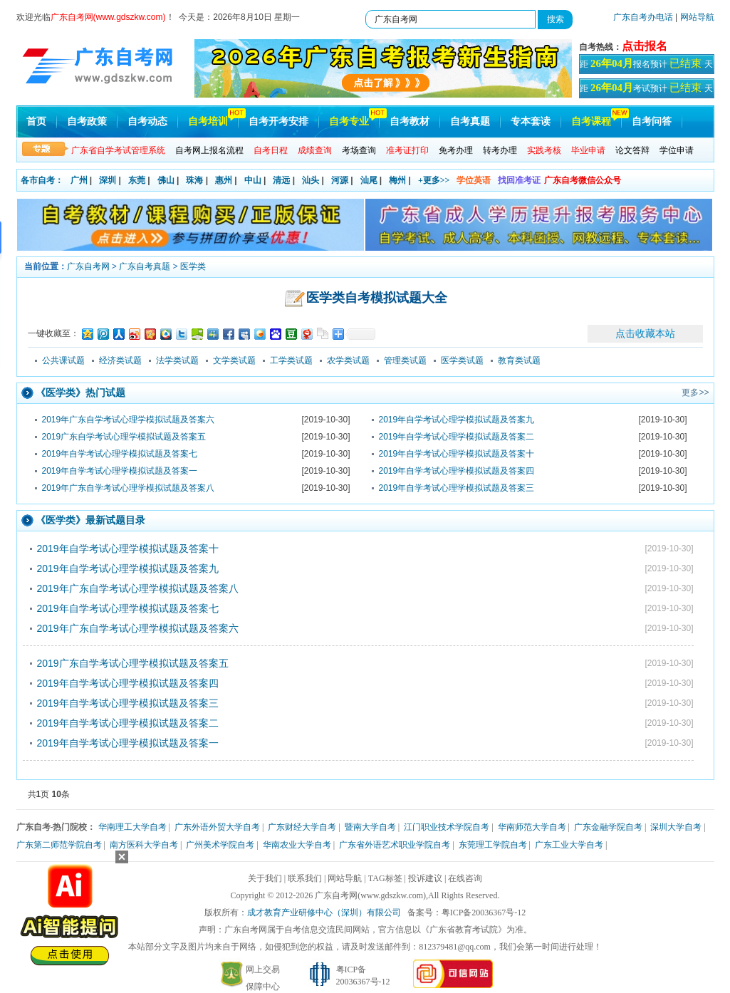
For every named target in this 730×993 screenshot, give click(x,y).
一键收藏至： (53, 333)
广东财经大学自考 (302, 827)
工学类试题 (291, 360)
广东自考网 (88, 266)
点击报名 (644, 46)
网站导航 (697, 17)
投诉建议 (425, 878)
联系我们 (305, 878)
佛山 (165, 180)
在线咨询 (465, 878)
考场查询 (359, 150)
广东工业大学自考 (569, 845)
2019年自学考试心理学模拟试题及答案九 (457, 420)
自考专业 (349, 121)
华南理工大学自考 (132, 827)
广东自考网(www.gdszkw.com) (370, 895)
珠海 (194, 180)
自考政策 (87, 121)
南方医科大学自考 (144, 845)
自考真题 (470, 121)
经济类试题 (120, 360)
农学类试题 (348, 360)
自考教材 (409, 121)
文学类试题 (234, 360)
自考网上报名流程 (209, 150)
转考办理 (500, 150)
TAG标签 (385, 878)
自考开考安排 (278, 121)
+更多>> (434, 180)
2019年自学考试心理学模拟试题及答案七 (120, 454)
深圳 (107, 180)
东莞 (136, 180)
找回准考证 (519, 180)
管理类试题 (405, 360)
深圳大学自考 (676, 827)
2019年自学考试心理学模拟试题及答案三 (457, 488)
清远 (281, 180)
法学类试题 (177, 360)
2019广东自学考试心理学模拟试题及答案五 (124, 437)
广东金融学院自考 (608, 827)
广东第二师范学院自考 (59, 845)
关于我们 (265, 878)
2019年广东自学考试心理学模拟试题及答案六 (128, 420)
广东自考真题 (144, 266)
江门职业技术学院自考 (446, 827)
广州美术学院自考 (220, 845)
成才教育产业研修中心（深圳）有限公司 (324, 912)
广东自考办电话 (643, 17)
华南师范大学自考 (532, 827)
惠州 (223, 180)
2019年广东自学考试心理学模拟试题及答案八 (128, 488)
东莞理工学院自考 (493, 845)
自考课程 (591, 121)
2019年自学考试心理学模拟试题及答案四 (457, 471)
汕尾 (368, 180)
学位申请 (676, 150)
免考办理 (456, 150)
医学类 (193, 266)
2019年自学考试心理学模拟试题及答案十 (457, 454)
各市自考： (42, 180)
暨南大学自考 (370, 827)
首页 (36, 121)
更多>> (695, 392)
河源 (339, 180)
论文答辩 (632, 150)
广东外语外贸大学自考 (217, 827)
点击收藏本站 (645, 333)
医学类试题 (462, 360)
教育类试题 (519, 360)
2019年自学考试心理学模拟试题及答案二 (457, 437)
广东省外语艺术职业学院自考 (394, 845)
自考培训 (208, 121)
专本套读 (531, 121)
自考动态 (147, 121)
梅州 (397, 180)
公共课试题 (63, 360)
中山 (252, 180)
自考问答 (652, 121)
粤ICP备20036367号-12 (484, 912)
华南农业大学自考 (297, 845)
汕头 (310, 180)
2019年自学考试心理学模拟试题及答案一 (120, 471)
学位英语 (474, 180)
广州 (79, 180)
